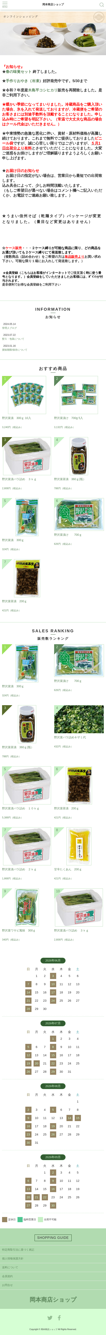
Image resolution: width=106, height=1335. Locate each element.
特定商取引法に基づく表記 (18, 1249)
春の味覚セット (19, 72)
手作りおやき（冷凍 (22, 81)
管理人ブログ (9, 328)
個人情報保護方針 (12, 1258)
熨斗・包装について (13, 338)
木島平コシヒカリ (43, 90)
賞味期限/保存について (14, 349)
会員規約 (7, 1276)
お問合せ (7, 1285)
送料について (10, 1267)
